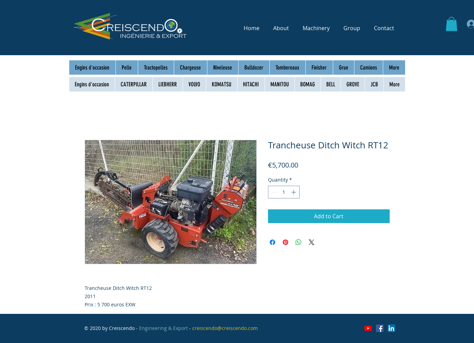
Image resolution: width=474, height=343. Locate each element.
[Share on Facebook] (272, 242)
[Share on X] (311, 242)
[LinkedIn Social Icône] (391, 328)
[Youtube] (368, 328)
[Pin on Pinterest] (285, 242)
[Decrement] (273, 192)
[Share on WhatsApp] (298, 242)
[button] (452, 24)
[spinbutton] (284, 192)
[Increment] (294, 192)
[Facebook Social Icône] (380, 328)
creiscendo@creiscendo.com (225, 328)
